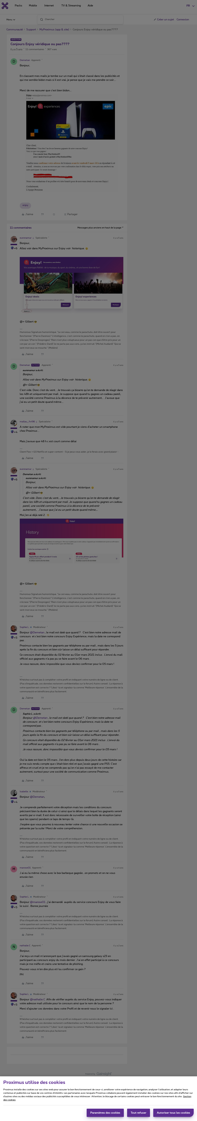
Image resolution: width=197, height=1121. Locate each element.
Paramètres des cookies (105, 1113)
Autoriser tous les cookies (173, 1113)
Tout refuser (138, 1113)
